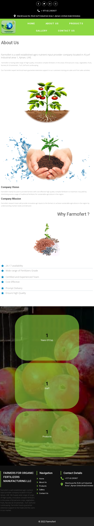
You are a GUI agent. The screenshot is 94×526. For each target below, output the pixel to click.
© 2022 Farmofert (47, 521)
